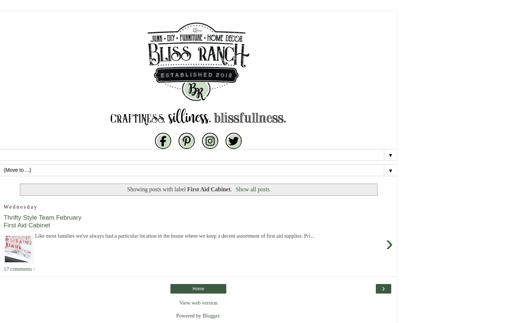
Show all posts (253, 189)
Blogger (210, 316)
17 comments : (19, 269)
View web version (198, 303)
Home (198, 288)
